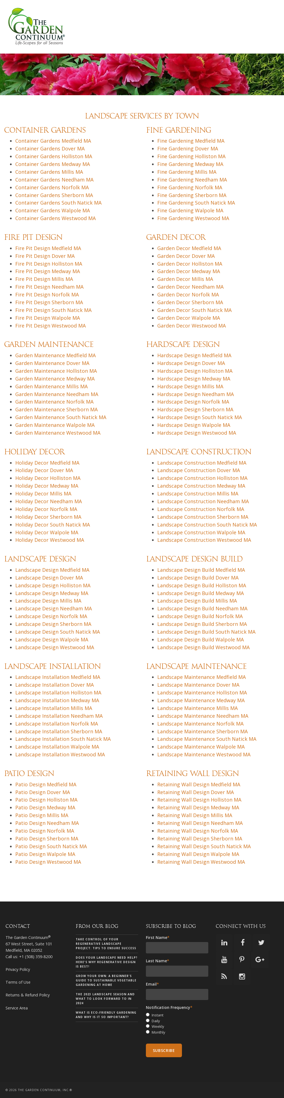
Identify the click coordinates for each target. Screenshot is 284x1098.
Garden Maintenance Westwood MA (57, 432)
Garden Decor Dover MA (186, 256)
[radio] (177, 1015)
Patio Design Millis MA (41, 815)
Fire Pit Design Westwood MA (50, 325)
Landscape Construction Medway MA (201, 485)
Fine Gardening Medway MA (190, 164)
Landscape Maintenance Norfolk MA (200, 723)
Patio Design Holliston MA (46, 799)
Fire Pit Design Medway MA (47, 271)
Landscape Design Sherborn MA (53, 624)
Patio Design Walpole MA (45, 854)
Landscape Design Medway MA (51, 593)
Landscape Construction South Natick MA (207, 524)
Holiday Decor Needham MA (48, 501)
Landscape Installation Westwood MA (60, 754)
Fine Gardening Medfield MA (190, 140)
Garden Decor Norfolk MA (188, 294)
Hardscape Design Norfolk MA (193, 401)
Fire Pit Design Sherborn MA (49, 302)
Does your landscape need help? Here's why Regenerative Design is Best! (107, 962)
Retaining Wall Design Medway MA (198, 807)
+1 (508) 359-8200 (35, 956)
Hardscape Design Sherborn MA (195, 409)
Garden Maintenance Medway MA (55, 378)
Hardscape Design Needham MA (195, 394)
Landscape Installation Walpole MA (57, 746)
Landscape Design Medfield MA (52, 569)
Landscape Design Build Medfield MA (201, 569)
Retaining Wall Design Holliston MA (199, 799)
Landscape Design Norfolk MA (51, 616)
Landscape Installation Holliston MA (58, 692)
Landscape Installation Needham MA (59, 715)
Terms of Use (18, 982)
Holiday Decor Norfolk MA (46, 509)
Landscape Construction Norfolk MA (200, 509)
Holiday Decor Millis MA (43, 493)
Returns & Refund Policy (28, 995)
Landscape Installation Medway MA (57, 700)
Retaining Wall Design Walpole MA (198, 854)
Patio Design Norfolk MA (44, 830)
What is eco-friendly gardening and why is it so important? (106, 1015)
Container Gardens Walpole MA (52, 210)
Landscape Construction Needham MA (203, 501)
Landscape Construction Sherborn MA (202, 516)
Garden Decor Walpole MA (188, 317)
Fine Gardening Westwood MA (193, 218)
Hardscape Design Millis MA (190, 386)
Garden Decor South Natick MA (194, 310)
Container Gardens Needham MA (54, 179)
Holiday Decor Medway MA (46, 485)
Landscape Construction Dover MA (198, 470)
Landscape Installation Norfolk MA (56, 723)
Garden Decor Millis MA (185, 279)
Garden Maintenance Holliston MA (56, 370)
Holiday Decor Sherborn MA (48, 516)
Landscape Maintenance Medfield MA (201, 677)
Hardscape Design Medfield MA (194, 355)
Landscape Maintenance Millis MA (197, 708)
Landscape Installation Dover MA (54, 684)
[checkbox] (177, 1024)
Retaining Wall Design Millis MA (194, 815)
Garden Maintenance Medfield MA (55, 355)
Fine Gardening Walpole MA (190, 210)
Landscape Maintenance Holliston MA (202, 692)
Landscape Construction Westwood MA (204, 540)
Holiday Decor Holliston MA (47, 478)
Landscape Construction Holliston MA (202, 478)
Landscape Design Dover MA (49, 577)
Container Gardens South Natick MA (58, 202)
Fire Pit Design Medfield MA (48, 248)
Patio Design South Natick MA (51, 846)
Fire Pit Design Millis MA (44, 279)
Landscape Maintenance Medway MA (201, 700)
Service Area (17, 1008)
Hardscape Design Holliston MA (194, 370)
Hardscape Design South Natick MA (199, 417)
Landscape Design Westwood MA (54, 647)
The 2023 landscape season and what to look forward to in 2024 (105, 998)
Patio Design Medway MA (45, 807)
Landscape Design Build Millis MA (197, 600)
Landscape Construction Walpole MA (201, 532)
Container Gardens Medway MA (52, 164)
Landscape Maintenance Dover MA (198, 684)
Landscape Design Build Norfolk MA (200, 616)
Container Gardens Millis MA (49, 171)
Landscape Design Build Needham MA (202, 608)
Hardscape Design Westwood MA (196, 432)
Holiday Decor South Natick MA (52, 524)
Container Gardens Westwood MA (55, 218)
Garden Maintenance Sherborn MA (56, 409)
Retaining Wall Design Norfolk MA (197, 830)
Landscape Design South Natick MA (57, 631)
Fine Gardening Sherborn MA (191, 195)
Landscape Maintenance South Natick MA (206, 739)
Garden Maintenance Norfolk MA (54, 401)
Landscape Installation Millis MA (53, 708)
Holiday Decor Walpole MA (46, 532)
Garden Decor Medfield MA (189, 248)
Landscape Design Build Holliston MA (201, 585)
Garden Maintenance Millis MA (51, 386)
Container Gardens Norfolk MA (52, 187)
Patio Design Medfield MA (45, 784)
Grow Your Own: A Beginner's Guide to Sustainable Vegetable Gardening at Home (106, 980)
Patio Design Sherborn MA (46, 838)
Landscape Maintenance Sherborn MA (202, 731)
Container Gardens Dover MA (50, 148)
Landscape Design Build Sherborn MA (202, 624)
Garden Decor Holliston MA (189, 263)
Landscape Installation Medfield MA (57, 677)
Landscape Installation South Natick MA (63, 739)
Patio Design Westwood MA (48, 861)
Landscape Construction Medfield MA (201, 462)
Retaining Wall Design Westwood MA (201, 861)
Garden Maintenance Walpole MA (55, 425)
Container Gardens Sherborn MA (54, 195)
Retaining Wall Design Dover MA (195, 792)
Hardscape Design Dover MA (191, 363)
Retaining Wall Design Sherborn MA (199, 838)
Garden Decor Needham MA (190, 286)
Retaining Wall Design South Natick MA (204, 846)
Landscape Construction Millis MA (197, 493)
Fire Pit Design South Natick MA (53, 310)
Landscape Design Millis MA (48, 600)
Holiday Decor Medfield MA (47, 462)
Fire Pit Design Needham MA (49, 286)
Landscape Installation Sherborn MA (58, 731)
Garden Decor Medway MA (188, 271)
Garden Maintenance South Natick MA (60, 417)
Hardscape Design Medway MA (193, 378)
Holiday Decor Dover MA (44, 470)
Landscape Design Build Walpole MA (200, 639)
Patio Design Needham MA (47, 823)
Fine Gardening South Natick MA (196, 202)
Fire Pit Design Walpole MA (47, 317)
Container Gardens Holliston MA (53, 156)
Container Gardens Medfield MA (53, 140)
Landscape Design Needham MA (53, 608)
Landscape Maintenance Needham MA (202, 715)
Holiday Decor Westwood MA (49, 540)
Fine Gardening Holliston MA (191, 156)
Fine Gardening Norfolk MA (189, 187)
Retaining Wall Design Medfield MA (198, 784)
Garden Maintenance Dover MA (52, 363)
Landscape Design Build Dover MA (198, 577)
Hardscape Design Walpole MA (193, 425)
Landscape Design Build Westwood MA (203, 647)
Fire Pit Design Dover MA (45, 256)
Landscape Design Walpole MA (51, 639)
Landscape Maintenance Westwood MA (203, 754)
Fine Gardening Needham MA (192, 179)
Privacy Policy (18, 969)
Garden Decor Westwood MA (191, 325)
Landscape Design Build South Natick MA (206, 631)
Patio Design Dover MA (42, 792)
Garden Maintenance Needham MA (56, 394)
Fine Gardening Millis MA (186, 171)
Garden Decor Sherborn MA (190, 302)
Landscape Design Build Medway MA (200, 593)
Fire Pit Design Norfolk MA (47, 294)
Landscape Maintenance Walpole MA (201, 746)
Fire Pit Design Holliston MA (48, 263)
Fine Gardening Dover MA (187, 148)
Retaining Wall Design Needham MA (200, 823)
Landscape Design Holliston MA (52, 585)
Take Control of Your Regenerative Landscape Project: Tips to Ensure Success (106, 943)
